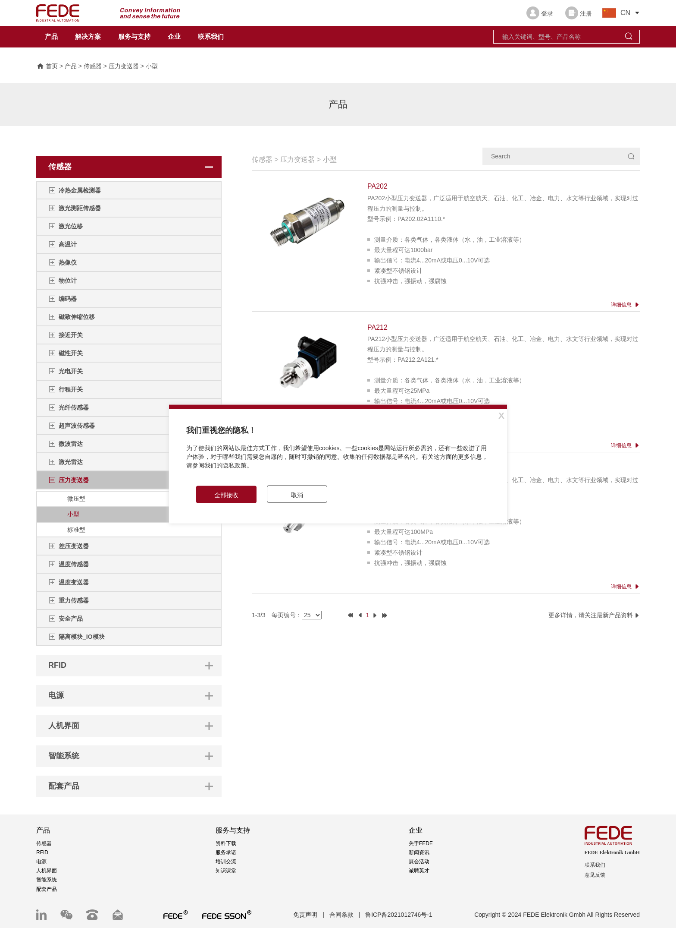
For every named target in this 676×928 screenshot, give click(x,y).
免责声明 (305, 914)
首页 (47, 66)
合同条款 (341, 914)
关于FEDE (421, 843)
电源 (41, 862)
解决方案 (88, 36)
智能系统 (46, 880)
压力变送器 (124, 66)
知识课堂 (226, 871)
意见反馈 (595, 875)
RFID (42, 852)
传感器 (93, 66)
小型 (152, 66)
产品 (51, 36)
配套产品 (46, 889)
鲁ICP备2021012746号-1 (398, 914)
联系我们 (211, 36)
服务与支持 (134, 36)
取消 (297, 494)
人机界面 (46, 871)
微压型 (76, 498)
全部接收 (226, 494)
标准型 (76, 529)
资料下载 (226, 843)
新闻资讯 (419, 852)
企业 (174, 36)
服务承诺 (226, 852)
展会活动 (419, 862)
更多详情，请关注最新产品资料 (594, 615)
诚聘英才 (419, 871)
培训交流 (226, 862)
